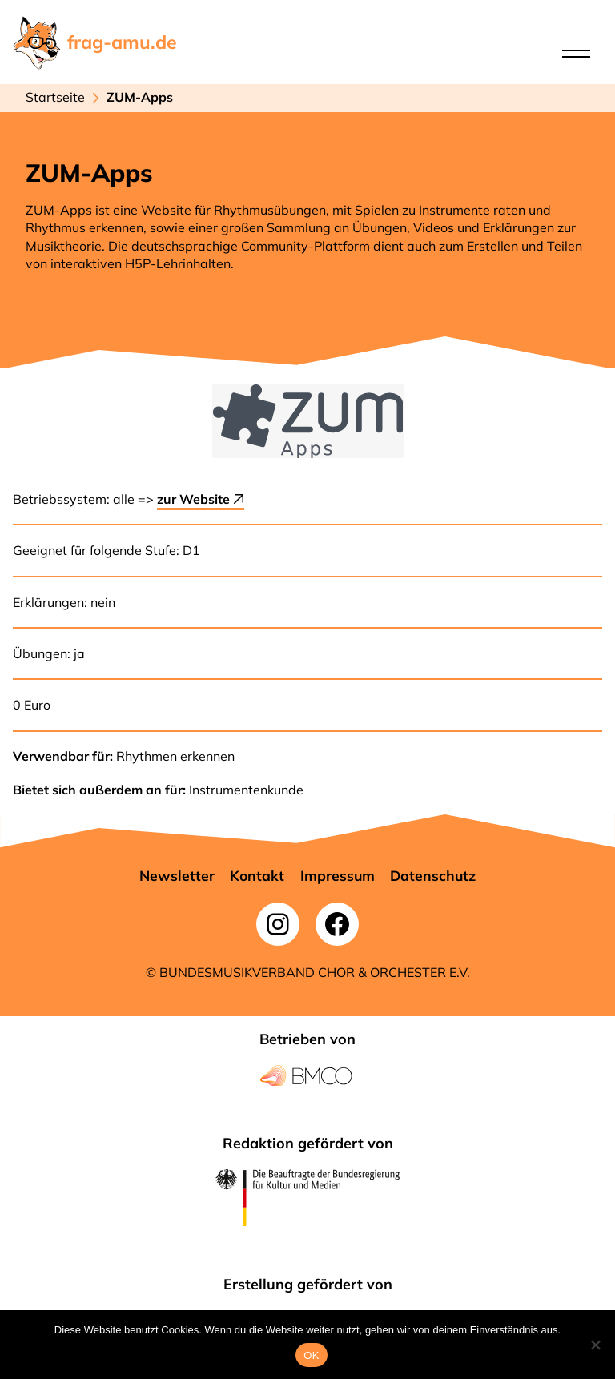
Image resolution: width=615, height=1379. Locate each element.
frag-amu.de (122, 42)
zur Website (200, 499)
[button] (177, 876)
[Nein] (595, 1345)
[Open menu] (576, 53)
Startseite (55, 97)
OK (311, 1355)
